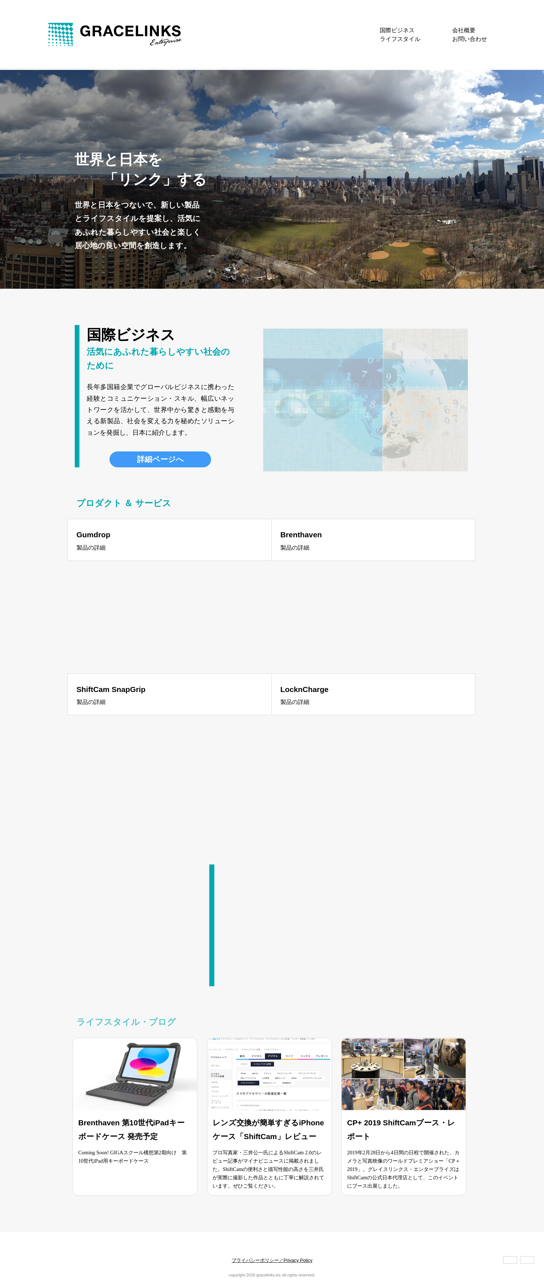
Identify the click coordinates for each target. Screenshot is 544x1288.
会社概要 (463, 30)
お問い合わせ (469, 39)
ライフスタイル (400, 39)
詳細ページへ (160, 459)
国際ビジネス (397, 30)
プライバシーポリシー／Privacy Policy (272, 1260)
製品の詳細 (91, 548)
